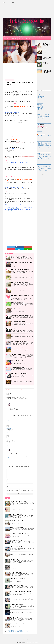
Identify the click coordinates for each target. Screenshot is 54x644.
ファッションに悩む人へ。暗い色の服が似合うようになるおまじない (21, 591)
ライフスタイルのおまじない (28, 37)
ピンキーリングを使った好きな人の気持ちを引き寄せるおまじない (18, 631)
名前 (7, 479)
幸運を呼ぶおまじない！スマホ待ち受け (17, 302)
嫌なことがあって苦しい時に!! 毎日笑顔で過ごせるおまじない (20, 623)
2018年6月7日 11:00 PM (11, 406)
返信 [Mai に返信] (8, 420)
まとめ (38, 95)
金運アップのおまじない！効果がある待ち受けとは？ (20, 269)
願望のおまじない (40, 109)
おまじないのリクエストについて (16, 380)
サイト (7, 486)
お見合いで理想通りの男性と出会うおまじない (15, 630)
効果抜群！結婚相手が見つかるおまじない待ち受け (19, 341)
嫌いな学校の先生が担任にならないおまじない (18, 514)
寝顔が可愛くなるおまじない (10, 210)
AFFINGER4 (35, 642)
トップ (36, 38)
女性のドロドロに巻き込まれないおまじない (17, 604)
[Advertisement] (27, 11)
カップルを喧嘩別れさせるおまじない (42, 118)
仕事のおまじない (13, 38)
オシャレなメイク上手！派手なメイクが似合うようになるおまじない (21, 598)
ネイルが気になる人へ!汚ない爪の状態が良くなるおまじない (20, 533)
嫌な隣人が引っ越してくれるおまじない (16, 527)
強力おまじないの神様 (8, 2)
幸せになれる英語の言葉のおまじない (17, 360)
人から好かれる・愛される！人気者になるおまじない (19, 501)
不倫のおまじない (6, 38)
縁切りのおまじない (21, 38)
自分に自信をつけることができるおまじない (17, 540)
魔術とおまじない (40, 110)
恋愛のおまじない (6, 36)
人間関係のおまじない (36, 36)
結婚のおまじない (43, 36)
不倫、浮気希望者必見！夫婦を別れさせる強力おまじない (20, 282)
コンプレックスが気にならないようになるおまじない (14, 208)
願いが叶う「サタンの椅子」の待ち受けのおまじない (20, 256)
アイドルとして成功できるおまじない (16, 546)
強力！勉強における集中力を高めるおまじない (18, 572)
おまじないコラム (40, 94)
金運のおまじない (40, 108)
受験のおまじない (28, 38)
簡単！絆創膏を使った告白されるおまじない (18, 367)
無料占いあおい (39, 131)
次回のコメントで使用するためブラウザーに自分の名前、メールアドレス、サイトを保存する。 (20, 491)
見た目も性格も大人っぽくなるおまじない (17, 585)
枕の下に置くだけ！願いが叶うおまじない (17, 617)
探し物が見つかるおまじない (16, 308)
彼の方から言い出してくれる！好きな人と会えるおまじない (21, 315)
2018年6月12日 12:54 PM (10, 438)
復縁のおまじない (21, 36)
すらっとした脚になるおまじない (15, 559)
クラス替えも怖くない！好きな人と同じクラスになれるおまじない (22, 354)
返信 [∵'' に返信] (7, 400)
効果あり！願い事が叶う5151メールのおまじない (19, 373)
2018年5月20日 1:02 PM (9, 428)
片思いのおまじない (14, 36)
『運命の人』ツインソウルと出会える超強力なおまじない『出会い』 (47, 71)
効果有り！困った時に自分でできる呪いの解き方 (18, 578)
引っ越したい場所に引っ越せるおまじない (18, 321)
